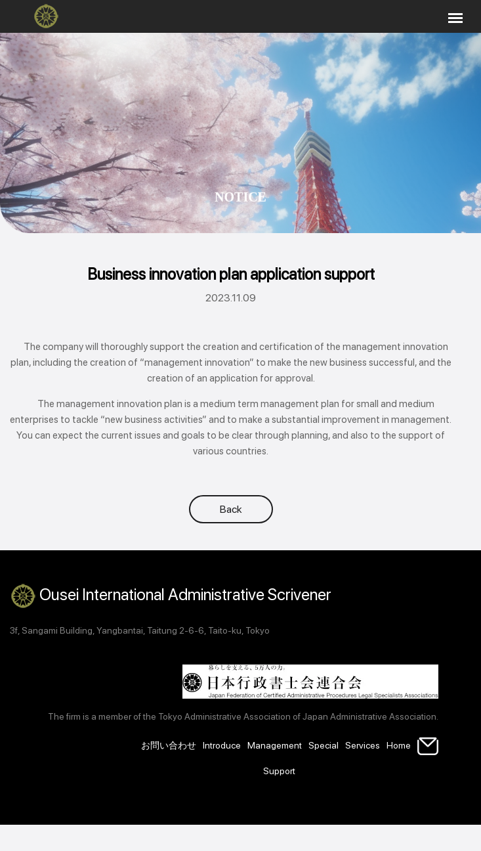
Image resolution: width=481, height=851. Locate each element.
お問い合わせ (168, 745)
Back (231, 509)
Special (323, 745)
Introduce (222, 745)
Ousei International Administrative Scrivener (170, 596)
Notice (240, 197)
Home (399, 745)
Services (362, 745)
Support (279, 771)
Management (274, 745)
